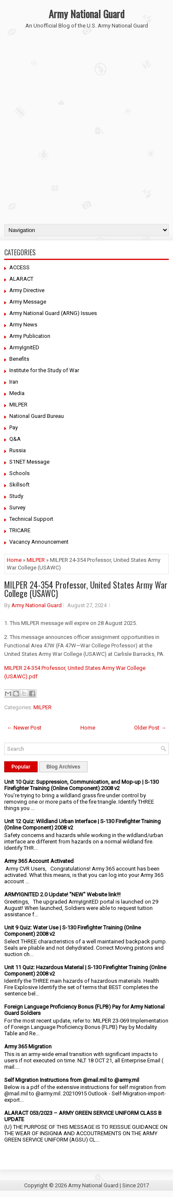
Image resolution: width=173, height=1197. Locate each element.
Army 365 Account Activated (39, 861)
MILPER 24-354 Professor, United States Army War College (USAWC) (86, 589)
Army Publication (29, 336)
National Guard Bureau (36, 416)
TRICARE (19, 530)
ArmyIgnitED (24, 347)
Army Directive (26, 290)
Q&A (15, 439)
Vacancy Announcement (39, 542)
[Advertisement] (86, 133)
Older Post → (150, 727)
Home (14, 560)
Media (17, 393)
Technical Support (31, 519)
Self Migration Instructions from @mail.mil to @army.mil (71, 1080)
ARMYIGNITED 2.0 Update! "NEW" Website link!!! (62, 894)
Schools (19, 473)
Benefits (19, 359)
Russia (17, 450)
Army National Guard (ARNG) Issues (53, 313)
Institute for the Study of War (44, 370)
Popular (20, 767)
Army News (23, 324)
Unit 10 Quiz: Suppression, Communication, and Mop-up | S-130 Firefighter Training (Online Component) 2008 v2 (81, 785)
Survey (17, 507)
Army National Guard (86, 13)
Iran (13, 382)
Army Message (27, 302)
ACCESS (19, 267)
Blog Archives (63, 767)
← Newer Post (24, 727)
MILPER (18, 404)
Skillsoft (19, 484)
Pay (13, 427)
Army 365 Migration (28, 1046)
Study (16, 496)
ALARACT (21, 279)
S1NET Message (29, 462)
